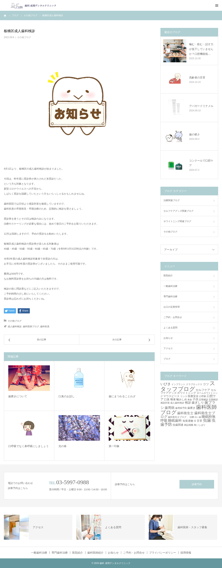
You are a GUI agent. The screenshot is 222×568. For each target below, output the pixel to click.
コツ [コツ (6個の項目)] (206, 384)
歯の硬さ (194, 134)
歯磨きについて (17, 396)
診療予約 (197, 484)
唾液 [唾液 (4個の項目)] (173, 399)
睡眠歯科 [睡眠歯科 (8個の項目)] (175, 420)
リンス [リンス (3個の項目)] (183, 396)
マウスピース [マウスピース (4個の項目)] (171, 396)
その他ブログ (24, 37)
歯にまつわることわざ (122, 396)
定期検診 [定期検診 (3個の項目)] (213, 399)
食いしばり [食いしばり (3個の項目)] (199, 425)
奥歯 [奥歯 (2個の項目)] (190, 399)
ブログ (167, 358)
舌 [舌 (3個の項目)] (195, 421)
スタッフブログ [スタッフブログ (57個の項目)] (187, 386)
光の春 (62, 446)
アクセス (168, 348)
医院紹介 (168, 275)
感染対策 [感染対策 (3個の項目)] (165, 402)
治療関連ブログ (172, 200)
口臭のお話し (66, 396)
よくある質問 (170, 327)
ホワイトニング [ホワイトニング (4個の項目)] (186, 392)
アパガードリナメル (201, 105)
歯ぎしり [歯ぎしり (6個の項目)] (198, 402)
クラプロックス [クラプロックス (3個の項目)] (194, 384)
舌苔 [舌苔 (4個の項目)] (199, 420)
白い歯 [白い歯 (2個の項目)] (198, 417)
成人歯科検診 (15, 326)
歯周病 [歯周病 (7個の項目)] (169, 408)
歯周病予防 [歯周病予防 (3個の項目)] (181, 408)
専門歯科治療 (170, 296)
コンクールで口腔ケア (201, 163)
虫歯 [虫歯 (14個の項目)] (207, 420)
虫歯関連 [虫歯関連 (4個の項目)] (178, 424)
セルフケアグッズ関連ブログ (179, 211)
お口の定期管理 (172, 307)
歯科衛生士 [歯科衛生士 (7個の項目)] (185, 413)
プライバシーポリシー (162, 552)
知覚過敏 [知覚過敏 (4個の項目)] (188, 420)
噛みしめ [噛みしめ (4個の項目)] (181, 399)
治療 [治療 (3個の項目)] (191, 417)
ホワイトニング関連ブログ (177, 221)
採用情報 (185, 552)
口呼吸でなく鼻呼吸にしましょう (28, 446)
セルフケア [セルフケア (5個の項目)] (203, 389)
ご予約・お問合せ (173, 317)
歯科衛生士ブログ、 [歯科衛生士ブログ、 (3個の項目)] (178, 417)
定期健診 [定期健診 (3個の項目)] (203, 399)
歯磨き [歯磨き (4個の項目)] (191, 407)
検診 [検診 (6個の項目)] (188, 402)
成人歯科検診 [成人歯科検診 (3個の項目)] (177, 402)
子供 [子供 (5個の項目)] (195, 399)
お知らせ (168, 338)
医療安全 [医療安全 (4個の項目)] (193, 396)
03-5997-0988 (72, 482)
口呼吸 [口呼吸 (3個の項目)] (202, 396)
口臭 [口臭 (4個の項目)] (166, 399)
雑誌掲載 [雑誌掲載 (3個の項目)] (188, 425)
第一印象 (114, 446)
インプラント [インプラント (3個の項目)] (178, 384)
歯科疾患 (44, 326)
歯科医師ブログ (31, 326)
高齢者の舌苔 (197, 77)
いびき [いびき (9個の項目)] (165, 384)
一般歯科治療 (170, 286)
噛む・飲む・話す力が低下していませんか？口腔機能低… (201, 49)
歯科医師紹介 (95, 552)
